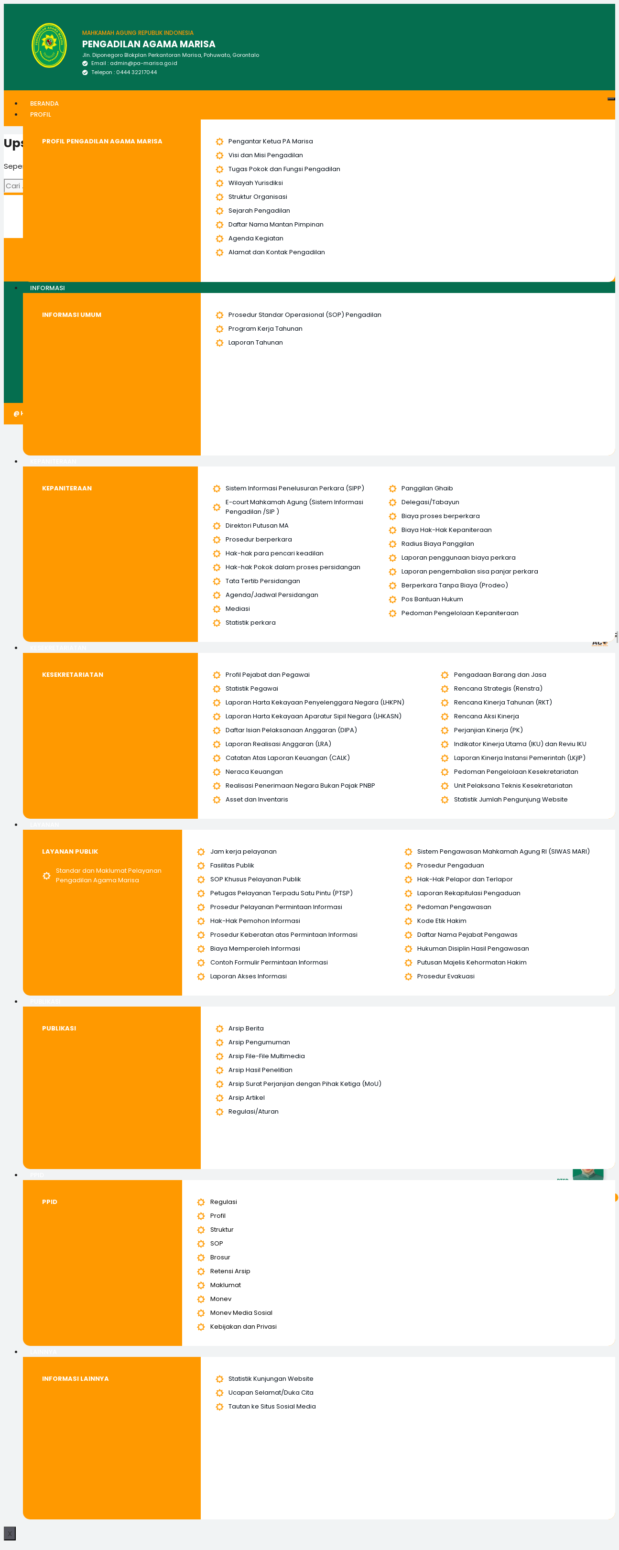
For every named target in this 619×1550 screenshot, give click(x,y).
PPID (37, 1175)
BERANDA (44, 103)
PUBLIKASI (45, 1001)
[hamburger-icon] (611, 99)
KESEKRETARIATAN (58, 647)
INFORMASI (47, 288)
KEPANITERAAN (53, 461)
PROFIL (40, 114)
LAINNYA (43, 1351)
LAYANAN (44, 824)
